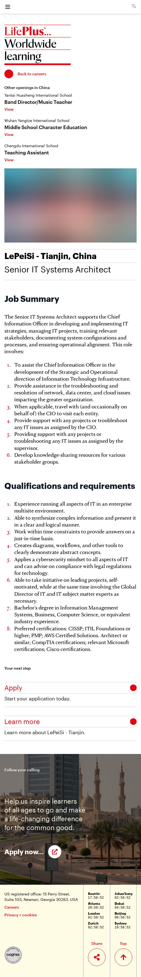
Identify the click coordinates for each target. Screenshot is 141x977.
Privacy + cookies (20, 914)
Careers (11, 907)
